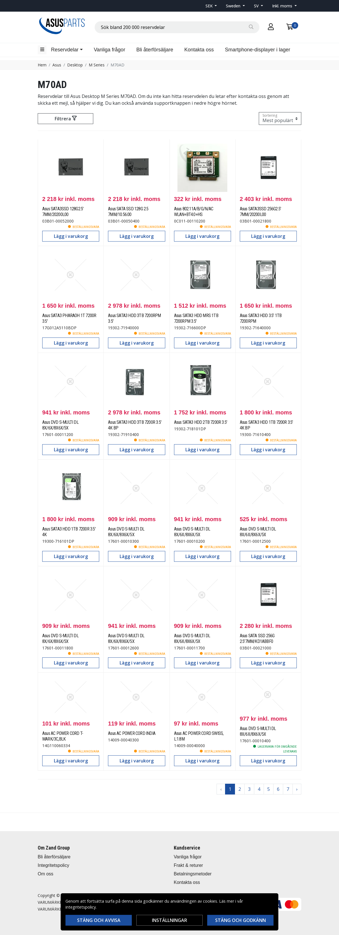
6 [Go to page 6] (278, 789)
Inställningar (169, 920)
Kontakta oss (199, 50)
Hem (42, 65)
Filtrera (66, 119)
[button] (211, 6)
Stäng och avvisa (98, 920)
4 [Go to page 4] (259, 789)
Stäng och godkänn (240, 920)
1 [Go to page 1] (230, 789)
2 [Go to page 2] (239, 789)
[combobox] (177, 27)
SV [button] (257, 6)
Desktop (75, 65)
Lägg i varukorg (71, 236)
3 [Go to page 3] (249, 789)
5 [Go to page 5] (268, 789)
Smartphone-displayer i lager (257, 50)
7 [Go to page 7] (288, 789)
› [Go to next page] (297, 789)
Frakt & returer (188, 865)
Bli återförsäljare (154, 50)
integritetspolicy (80, 907)
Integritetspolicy (53, 865)
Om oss (45, 873)
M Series (97, 65)
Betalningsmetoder (192, 873)
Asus (56, 65)
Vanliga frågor (109, 50)
